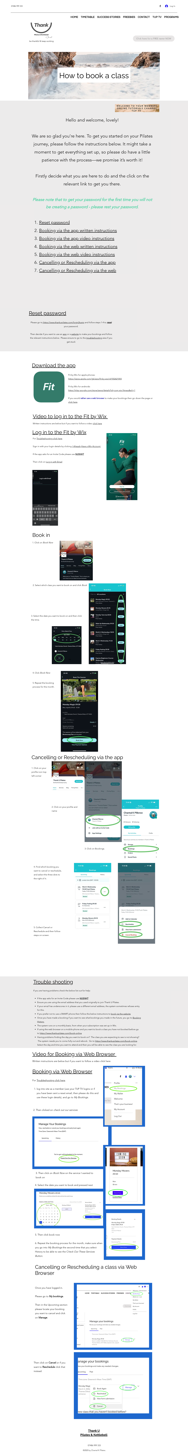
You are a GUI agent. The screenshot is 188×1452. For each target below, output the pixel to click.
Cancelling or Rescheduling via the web (77, 270)
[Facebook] (160, 6)
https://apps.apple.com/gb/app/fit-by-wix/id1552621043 (95, 379)
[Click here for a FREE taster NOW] (154, 39)
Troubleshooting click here (49, 438)
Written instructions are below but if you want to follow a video (66, 1061)
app (65, 334)
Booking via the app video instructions (76, 238)
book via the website (121, 1014)
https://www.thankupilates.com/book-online (61, 1033)
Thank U (94, 1430)
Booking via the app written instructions (78, 230)
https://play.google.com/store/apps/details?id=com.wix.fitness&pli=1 (101, 390)
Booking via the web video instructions (77, 254)
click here (72, 402)
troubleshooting (94, 338)
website (75, 334)
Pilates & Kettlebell (93, 1435)
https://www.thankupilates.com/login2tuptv (63, 322)
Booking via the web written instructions (78, 246)
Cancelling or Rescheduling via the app (77, 262)
